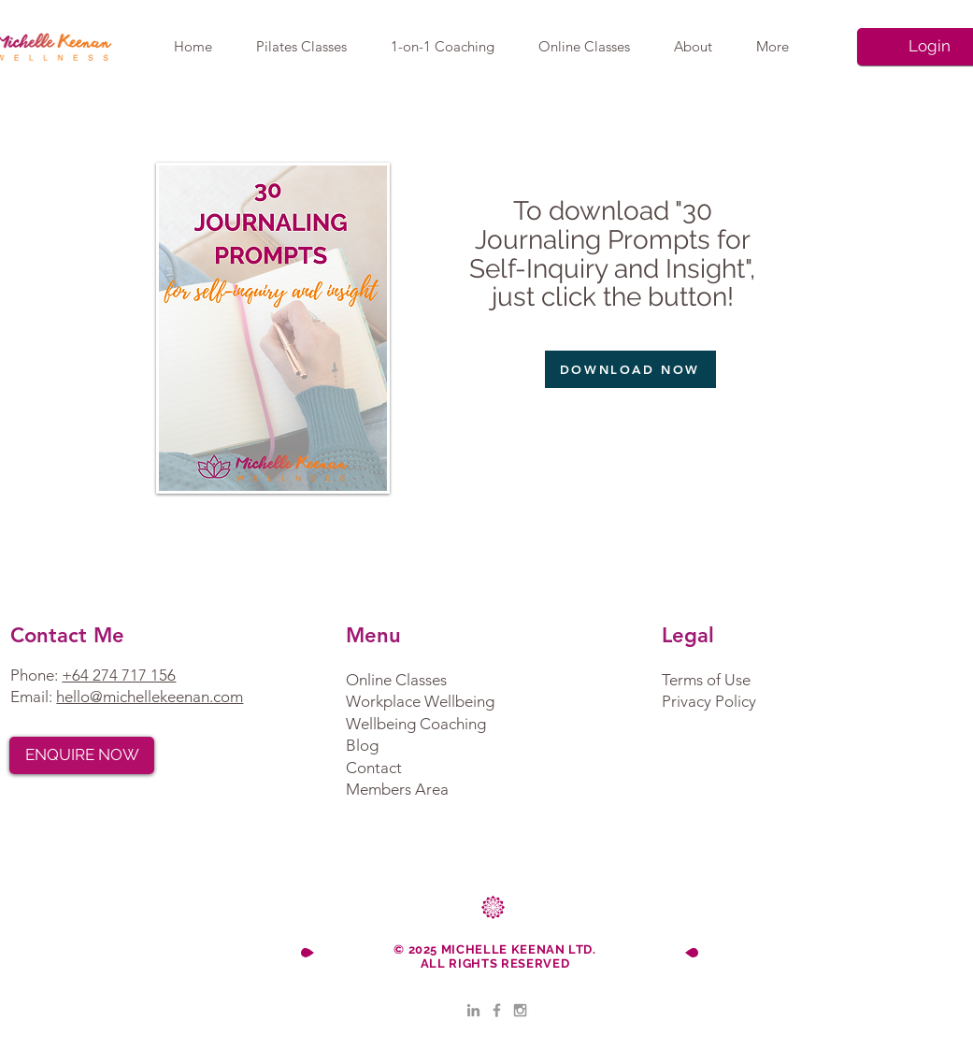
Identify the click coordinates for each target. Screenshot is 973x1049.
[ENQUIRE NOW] (81, 755)
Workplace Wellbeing (420, 701)
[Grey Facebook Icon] (497, 1010)
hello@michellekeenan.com (149, 696)
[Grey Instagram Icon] (520, 1010)
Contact (374, 767)
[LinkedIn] (473, 1010)
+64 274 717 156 (119, 675)
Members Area (397, 789)
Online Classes (396, 679)
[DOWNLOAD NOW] (630, 369)
